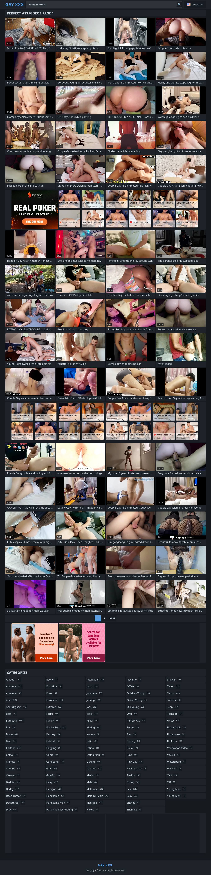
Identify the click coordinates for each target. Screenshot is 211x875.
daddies (13, 782)
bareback (15, 720)
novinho (134, 679)
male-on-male (98, 796)
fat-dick (53, 741)
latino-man (96, 754)
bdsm (12, 734)
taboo (173, 686)
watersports (176, 761)
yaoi (172, 775)
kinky (93, 720)
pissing (134, 741)
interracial (95, 679)
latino (93, 748)
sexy (132, 796)
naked (93, 809)
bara (11, 713)
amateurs (14, 693)
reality (134, 775)
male (92, 782)
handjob (54, 789)
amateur (14, 686)
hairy (52, 782)
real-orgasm (137, 768)
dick (12, 809)
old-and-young (138, 693)
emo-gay (54, 686)
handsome (55, 796)
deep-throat (16, 796)
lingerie (94, 768)
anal (12, 700)
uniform (175, 741)
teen (172, 707)
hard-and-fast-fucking (62, 809)
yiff (171, 782)
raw (132, 754)
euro (52, 693)
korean (93, 734)
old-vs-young (137, 700)
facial (52, 713)
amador (13, 679)
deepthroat (15, 802)
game (52, 754)
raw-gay (135, 761)
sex (132, 789)
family (53, 720)
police (133, 748)
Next (112, 618)
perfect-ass (136, 720)
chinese (13, 761)
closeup (13, 775)
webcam (174, 768)
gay (52, 768)
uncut (173, 720)
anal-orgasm (16, 707)
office (133, 686)
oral (132, 713)
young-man (176, 789)
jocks (92, 713)
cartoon (13, 748)
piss (132, 734)
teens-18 (175, 713)
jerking (94, 700)
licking (94, 761)
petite (133, 727)
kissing (94, 727)
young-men (176, 796)
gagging (53, 748)
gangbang (55, 761)
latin (92, 741)
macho (93, 775)
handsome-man (58, 802)
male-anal (95, 789)
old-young (136, 707)
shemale (134, 809)
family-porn (56, 727)
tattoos (174, 700)
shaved (133, 802)
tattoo (173, 693)
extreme (54, 707)
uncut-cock (176, 727)
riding (133, 782)
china (12, 754)
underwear (176, 734)
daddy (12, 789)
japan (93, 686)
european (54, 700)
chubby (13, 768)
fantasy (53, 734)
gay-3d (53, 775)
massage (95, 802)
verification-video (179, 748)
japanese (95, 693)
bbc (11, 727)
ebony (52, 679)
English (198, 4)
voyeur (173, 754)
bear (11, 741)
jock (92, 707)
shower (174, 679)
